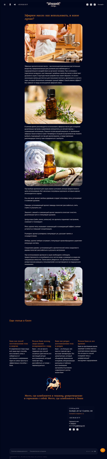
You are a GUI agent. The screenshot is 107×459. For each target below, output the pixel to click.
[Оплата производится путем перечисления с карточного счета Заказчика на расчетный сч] (91, 451)
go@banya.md (80, 426)
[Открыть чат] (102, 450)
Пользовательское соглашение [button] (38, 451)
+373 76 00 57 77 (23, 4)
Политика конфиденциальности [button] (19, 451)
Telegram (73, 423)
